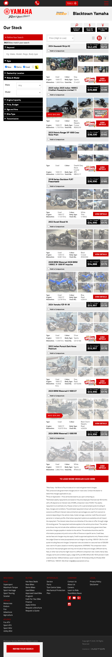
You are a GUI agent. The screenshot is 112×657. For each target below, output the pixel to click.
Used (26, 67)
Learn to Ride (73, 590)
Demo (18, 67)
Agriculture (8, 615)
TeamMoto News (75, 593)
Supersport (8, 584)
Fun (5, 609)
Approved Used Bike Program (34, 595)
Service (50, 581)
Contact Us (72, 581)
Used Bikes (30, 590)
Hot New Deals (32, 581)
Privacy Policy (95, 581)
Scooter (6, 596)
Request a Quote (32, 610)
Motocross (7, 603)
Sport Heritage (9, 590)
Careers (71, 587)
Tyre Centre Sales (54, 587)
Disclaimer (94, 584)
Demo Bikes (30, 587)
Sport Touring (9, 593)
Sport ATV (7, 625)
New (8, 67)
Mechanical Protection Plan (56, 592)
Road (5, 581)
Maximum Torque (10, 587)
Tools (72, 3)
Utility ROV (7, 631)
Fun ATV (6, 622)
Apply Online (31, 604)
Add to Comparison (57, 51)
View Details (102, 79)
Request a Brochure (34, 607)
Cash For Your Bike (33, 599)
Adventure (7, 612)
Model (7, 92)
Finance (29, 601)
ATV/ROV (7, 619)
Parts (49, 584)
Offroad (6, 600)
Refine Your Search (14, 37)
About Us (71, 584)
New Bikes (30, 584)
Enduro (6, 606)
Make (7, 84)
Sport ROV (7, 628)
